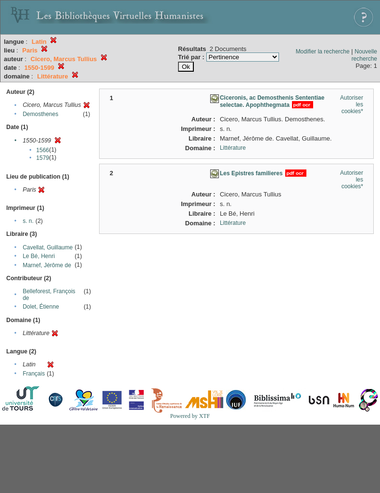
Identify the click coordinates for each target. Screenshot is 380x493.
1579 (42, 158)
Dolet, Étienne (41, 306)
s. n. (28, 221)
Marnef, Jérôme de (47, 265)
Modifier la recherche (323, 51)
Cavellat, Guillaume (48, 247)
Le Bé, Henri (39, 256)
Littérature (233, 147)
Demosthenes (40, 114)
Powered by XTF (190, 416)
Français (34, 373)
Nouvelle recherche (364, 55)
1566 (42, 150)
